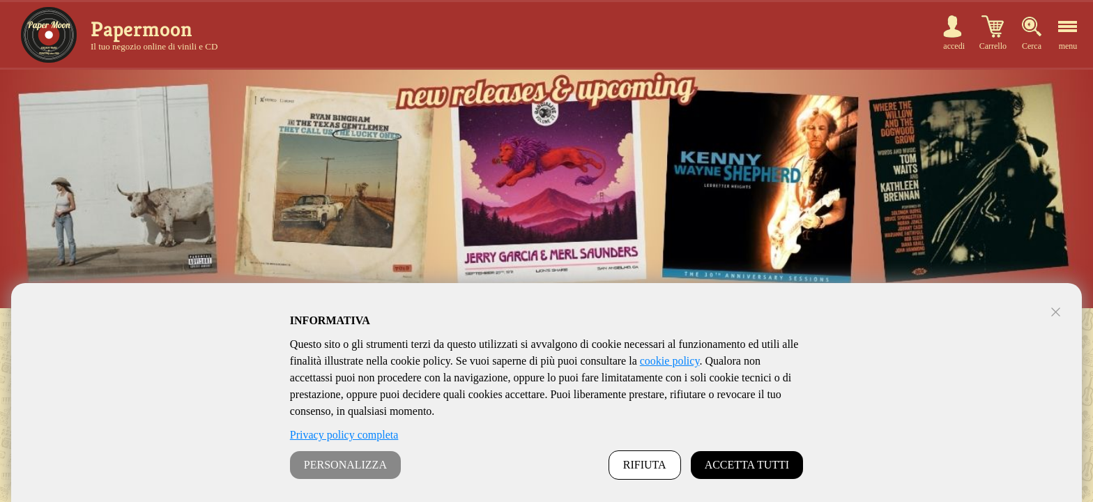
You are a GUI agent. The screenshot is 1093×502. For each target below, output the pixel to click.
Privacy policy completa (344, 435)
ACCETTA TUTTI (747, 465)
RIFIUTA (644, 465)
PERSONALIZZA (345, 465)
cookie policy (670, 361)
